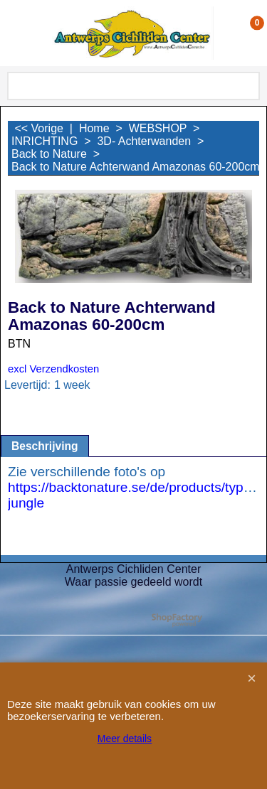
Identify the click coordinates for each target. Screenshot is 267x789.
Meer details (125, 738)
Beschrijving (44, 446)
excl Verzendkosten (53, 369)
